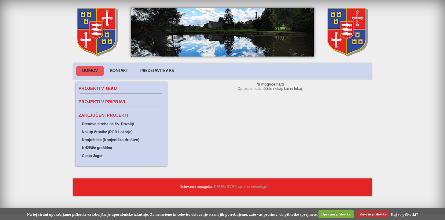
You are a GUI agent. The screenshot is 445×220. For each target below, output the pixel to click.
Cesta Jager (92, 156)
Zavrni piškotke (373, 214)
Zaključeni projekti (103, 115)
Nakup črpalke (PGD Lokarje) (107, 132)
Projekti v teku (98, 88)
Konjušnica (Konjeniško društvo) (110, 140)
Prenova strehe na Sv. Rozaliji (108, 124)
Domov (90, 70)
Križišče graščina (97, 148)
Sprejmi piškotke (336, 214)
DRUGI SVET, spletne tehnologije (241, 187)
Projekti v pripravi (102, 101)
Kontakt (119, 70)
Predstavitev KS (157, 70)
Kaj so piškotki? (404, 214)
